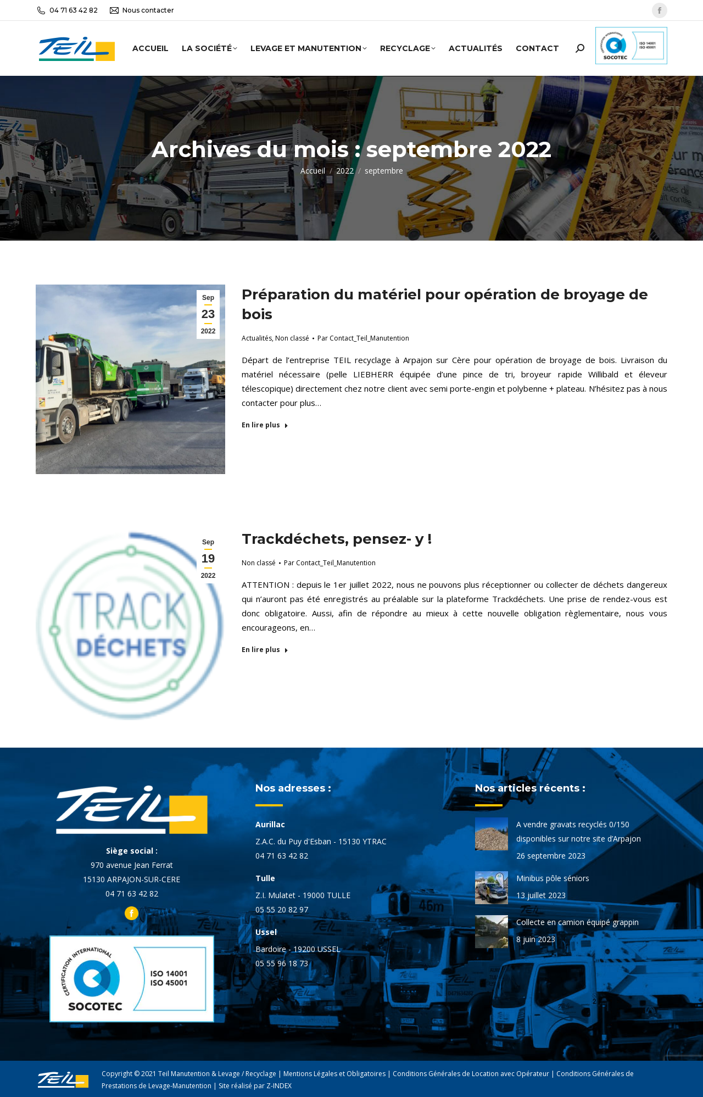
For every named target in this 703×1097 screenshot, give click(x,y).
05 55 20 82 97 (281, 909)
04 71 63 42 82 (67, 10)
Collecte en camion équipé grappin (577, 922)
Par (363, 338)
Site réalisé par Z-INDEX (255, 1085)
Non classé (292, 338)
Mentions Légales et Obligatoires (334, 1073)
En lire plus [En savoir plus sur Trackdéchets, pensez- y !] (265, 649)
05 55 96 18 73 (281, 963)
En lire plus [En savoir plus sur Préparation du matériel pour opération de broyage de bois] (265, 425)
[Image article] (491, 833)
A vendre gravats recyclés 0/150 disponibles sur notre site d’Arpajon (578, 831)
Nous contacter (141, 10)
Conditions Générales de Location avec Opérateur (471, 1073)
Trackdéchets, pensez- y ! (337, 539)
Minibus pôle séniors (552, 878)
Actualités (257, 338)
